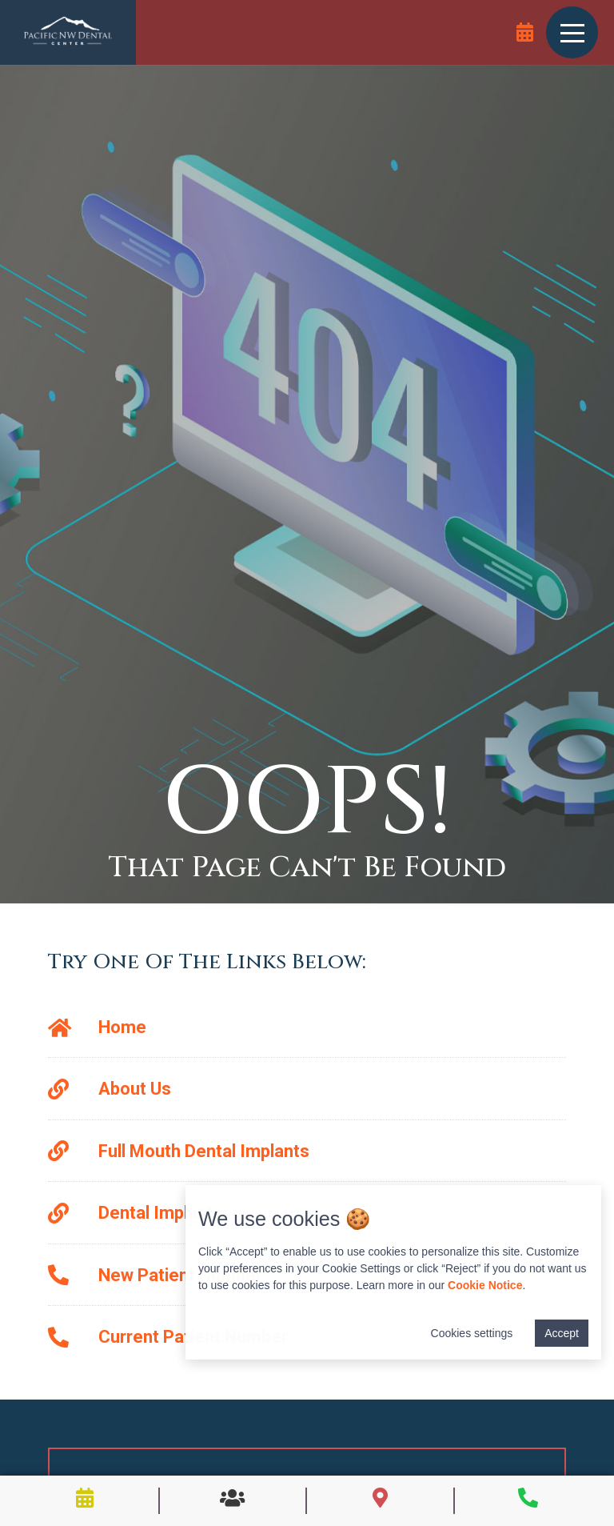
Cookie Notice (485, 1285)
